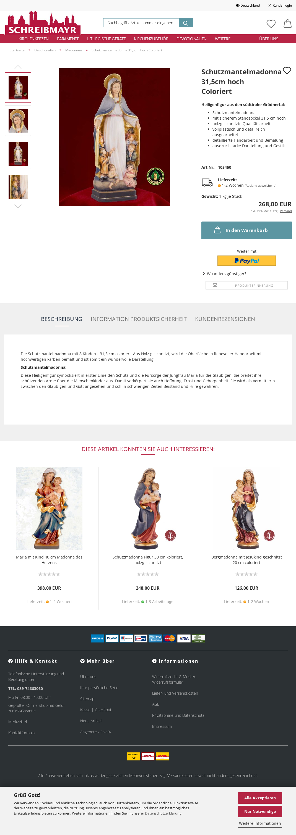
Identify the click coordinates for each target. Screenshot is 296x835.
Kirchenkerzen (34, 38)
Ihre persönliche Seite (99, 687)
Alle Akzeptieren (260, 797)
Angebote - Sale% (95, 731)
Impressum (162, 726)
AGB (156, 704)
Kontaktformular (22, 732)
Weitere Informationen (260, 823)
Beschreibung (61, 319)
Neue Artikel (91, 720)
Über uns (268, 38)
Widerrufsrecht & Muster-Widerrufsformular (174, 679)
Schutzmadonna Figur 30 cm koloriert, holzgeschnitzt (148, 559)
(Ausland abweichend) (260, 185)
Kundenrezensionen (225, 319)
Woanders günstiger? (226, 273)
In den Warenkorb (240, 229)
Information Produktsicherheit (139, 319)
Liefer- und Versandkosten (175, 693)
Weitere (222, 38)
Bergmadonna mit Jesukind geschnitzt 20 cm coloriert (246, 559)
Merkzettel (17, 721)
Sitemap (87, 698)
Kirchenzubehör (151, 38)
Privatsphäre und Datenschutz (178, 715)
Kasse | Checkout (95, 709)
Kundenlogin (280, 5)
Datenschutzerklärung (163, 813)
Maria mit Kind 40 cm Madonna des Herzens (49, 559)
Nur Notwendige (260, 811)
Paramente (68, 38)
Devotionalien (191, 38)
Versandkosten (180, 775)
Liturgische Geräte (106, 38)
